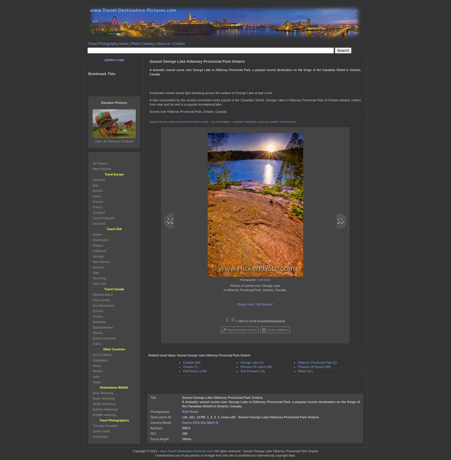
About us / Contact (170, 44)
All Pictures (100, 163)
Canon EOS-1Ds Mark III (200, 422)
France (97, 207)
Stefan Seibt (101, 431)
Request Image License (239, 330)
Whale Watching (104, 404)
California (99, 251)
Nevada (98, 256)
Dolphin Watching (105, 409)
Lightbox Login (114, 60)
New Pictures (102, 169)
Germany (99, 180)
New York (99, 283)
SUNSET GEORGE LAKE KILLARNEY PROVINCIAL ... (266, 122)
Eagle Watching (104, 398)
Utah (96, 272)
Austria (97, 190)
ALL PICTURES (220, 122)
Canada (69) (191, 362)
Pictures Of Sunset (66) (314, 367)
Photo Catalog (142, 44)
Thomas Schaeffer (106, 425)
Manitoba (99, 322)
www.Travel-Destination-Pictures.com (186, 451)
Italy (95, 185)
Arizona (98, 267)
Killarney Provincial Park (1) (317, 362)
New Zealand (102, 354)
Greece (98, 201)
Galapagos (100, 360)
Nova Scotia (101, 300)
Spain (97, 196)
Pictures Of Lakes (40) (256, 367)
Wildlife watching (104, 415)
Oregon (98, 245)
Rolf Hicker (264, 279)
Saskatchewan (103, 327)
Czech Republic (104, 218)
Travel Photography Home (108, 44)
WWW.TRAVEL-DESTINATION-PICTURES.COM (179, 122)
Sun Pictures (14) (252, 371)
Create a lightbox (275, 330)
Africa (97, 365)
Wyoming (99, 278)
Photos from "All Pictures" (255, 304)
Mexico (98, 371)
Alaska (97, 234)
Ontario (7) (190, 367)
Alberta (98, 333)
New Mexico (101, 262)
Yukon (97, 344)
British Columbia (104, 338)
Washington (101, 240)
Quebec (98, 311)
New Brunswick (103, 305)
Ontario (98, 316)
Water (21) (305, 371)
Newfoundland (103, 294)
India (96, 376)
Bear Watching (103, 393)
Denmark (99, 223)
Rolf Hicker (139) (195, 371)
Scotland (99, 212)
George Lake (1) (251, 362)
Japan (97, 382)
